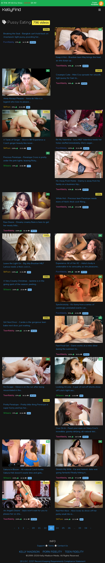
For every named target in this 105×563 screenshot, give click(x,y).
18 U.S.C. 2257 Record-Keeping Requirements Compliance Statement (52, 561)
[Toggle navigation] (100, 10)
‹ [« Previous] (14, 528)
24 (57, 528)
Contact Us (62, 545)
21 (39, 528)
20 (33, 528)
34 (85, 528)
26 (69, 528)
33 (79, 528)
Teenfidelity (61, 65)
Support (41, 545)
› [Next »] (90, 528)
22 (45, 528)
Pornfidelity (8, 42)
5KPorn (6, 106)
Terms (51, 545)
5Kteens (7, 165)
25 (63, 528)
